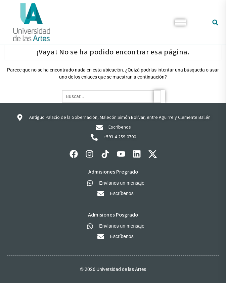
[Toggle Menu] (180, 22)
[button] (215, 22)
